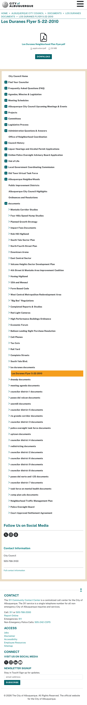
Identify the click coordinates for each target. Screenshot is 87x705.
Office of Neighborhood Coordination (28, 137)
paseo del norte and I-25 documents (29, 476)
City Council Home (18, 76)
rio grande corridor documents (26, 416)
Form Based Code (19, 288)
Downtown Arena (19, 252)
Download (43, 56)
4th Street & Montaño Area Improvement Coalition (37, 270)
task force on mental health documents (30, 488)
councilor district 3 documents (26, 422)
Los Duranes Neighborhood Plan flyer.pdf (43, 44)
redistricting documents (23, 446)
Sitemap (8, 646)
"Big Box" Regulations (22, 300)
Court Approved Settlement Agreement (31, 513)
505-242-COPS (43, 622)
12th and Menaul (19, 282)
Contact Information (17, 548)
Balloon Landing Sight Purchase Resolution (32, 331)
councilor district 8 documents (26, 470)
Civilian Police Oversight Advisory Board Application (35, 155)
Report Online (11, 615)
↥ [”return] (81, 590)
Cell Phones (16, 337)
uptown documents (20, 434)
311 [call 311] (11, 612)
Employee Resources (15, 642)
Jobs (6, 632)
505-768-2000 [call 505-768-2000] (23, 612)
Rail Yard (15, 349)
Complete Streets (19, 355)
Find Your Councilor (18, 82)
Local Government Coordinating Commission (31, 167)
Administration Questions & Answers (27, 130)
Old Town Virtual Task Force (23, 173)
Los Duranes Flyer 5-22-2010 (27, 373)
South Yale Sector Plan (22, 240)
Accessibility (10, 639)
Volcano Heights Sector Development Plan (32, 264)
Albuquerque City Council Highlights (28, 191)
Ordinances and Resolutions (23, 197)
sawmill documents (20, 403)
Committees (14, 118)
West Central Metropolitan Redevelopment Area (35, 294)
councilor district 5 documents (26, 410)
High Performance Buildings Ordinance (30, 319)
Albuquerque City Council (27, 13)
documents (55, 13)
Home (4, 13)
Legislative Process (18, 124)
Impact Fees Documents (23, 228)
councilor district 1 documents (26, 391)
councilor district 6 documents (26, 458)
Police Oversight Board (22, 507)
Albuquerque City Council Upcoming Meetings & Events (37, 106)
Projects (12, 112)
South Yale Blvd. (19, 361)
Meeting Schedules (18, 100)
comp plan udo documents (24, 494)
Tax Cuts (15, 343)
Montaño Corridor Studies (24, 209)
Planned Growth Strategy (23, 221)
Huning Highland (19, 276)
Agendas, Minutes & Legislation (25, 94)
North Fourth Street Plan (23, 246)
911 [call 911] (20, 619)
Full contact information (14, 570)
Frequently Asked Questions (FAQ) (26, 88)
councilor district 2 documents (26, 452)
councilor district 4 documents (26, 440)
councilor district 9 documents (26, 464)
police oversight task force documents (30, 428)
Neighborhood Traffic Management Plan (31, 501)
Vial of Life (13, 161)
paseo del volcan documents (25, 397)
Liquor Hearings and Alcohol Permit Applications (33, 149)
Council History (16, 143)
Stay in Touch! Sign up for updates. (22, 672)
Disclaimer (9, 636)
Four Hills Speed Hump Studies (27, 215)
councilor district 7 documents (26, 482)
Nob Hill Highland (19, 234)
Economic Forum (19, 325)
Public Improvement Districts (24, 185)
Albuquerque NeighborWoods (24, 179)
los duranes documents (22, 367)
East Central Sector (20, 258)
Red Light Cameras (20, 312)
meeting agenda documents (25, 385)
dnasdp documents (20, 379)
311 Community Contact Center (24, 600)
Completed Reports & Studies (26, 306)
